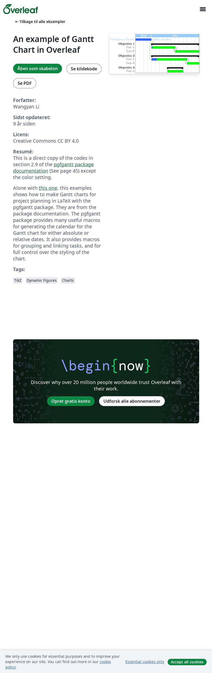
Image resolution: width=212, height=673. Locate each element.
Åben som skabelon (37, 68)
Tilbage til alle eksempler (39, 21)
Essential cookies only (144, 661)
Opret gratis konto (70, 401)
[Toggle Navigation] (202, 9)
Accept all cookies (187, 661)
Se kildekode (84, 69)
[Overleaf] (20, 9)
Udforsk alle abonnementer (131, 401)
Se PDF (25, 83)
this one (48, 188)
